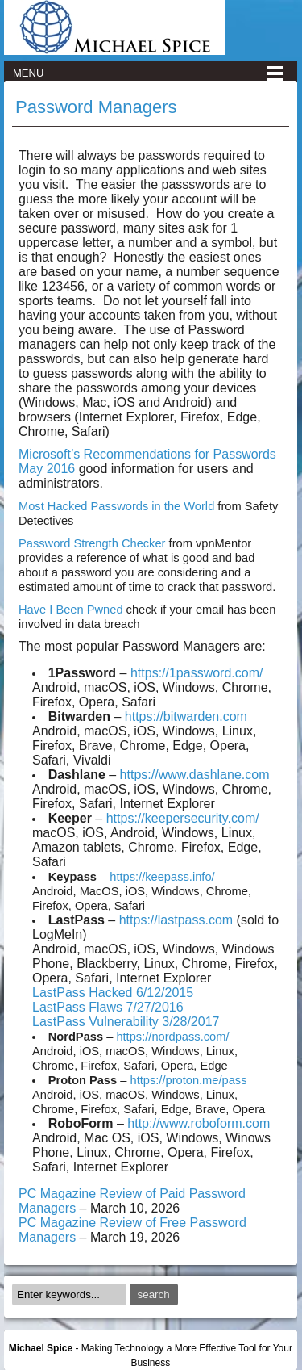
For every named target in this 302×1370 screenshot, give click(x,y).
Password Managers (96, 107)
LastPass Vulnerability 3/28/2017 (125, 1022)
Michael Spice (40, 1348)
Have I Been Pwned (71, 609)
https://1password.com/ (196, 673)
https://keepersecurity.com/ (182, 818)
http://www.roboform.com (198, 1123)
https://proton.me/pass (188, 1080)
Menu (28, 73)
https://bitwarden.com (186, 716)
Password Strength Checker (92, 543)
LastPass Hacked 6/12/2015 (112, 992)
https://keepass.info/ (162, 876)
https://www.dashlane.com (195, 774)
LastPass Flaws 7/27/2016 (108, 1007)
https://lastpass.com (176, 920)
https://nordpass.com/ (172, 1036)
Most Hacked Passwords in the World (116, 506)
